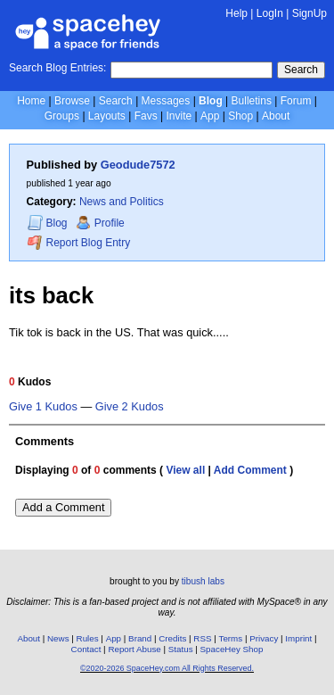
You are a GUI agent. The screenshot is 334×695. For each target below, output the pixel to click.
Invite (178, 116)
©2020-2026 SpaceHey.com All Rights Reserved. (167, 668)
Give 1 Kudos (43, 407)
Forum (296, 101)
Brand (139, 638)
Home (31, 101)
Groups (62, 116)
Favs (146, 116)
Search (301, 69)
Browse (72, 101)
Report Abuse (134, 649)
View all (185, 470)
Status (180, 649)
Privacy (263, 638)
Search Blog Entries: (57, 68)
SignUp (309, 13)
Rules (88, 638)
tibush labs (203, 581)
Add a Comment (63, 507)
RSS (202, 638)
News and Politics (121, 201)
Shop (240, 116)
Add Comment (250, 470)
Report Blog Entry (79, 242)
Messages (166, 101)
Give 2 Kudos (129, 407)
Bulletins (252, 101)
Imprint (298, 638)
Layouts (107, 116)
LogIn (270, 13)
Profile (100, 223)
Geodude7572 (138, 164)
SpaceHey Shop (232, 649)
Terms (231, 638)
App (209, 116)
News (58, 638)
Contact (86, 649)
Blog (211, 101)
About (275, 116)
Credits (172, 638)
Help (236, 13)
